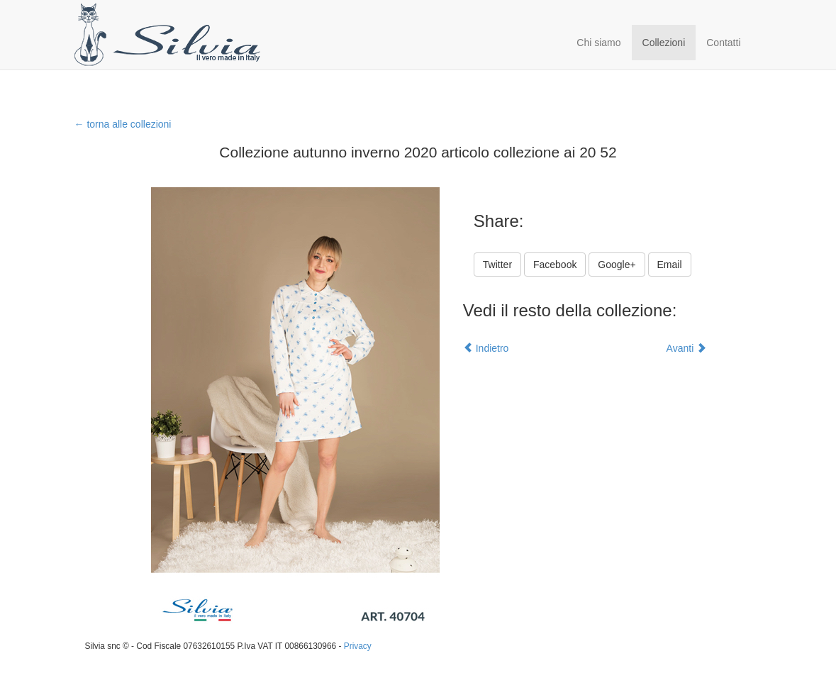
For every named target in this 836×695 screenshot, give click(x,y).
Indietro (486, 348)
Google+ (616, 264)
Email (669, 264)
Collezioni (664, 42)
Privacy (358, 646)
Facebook (554, 264)
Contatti (723, 42)
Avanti (687, 348)
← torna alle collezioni (123, 124)
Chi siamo (598, 42)
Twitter (497, 264)
